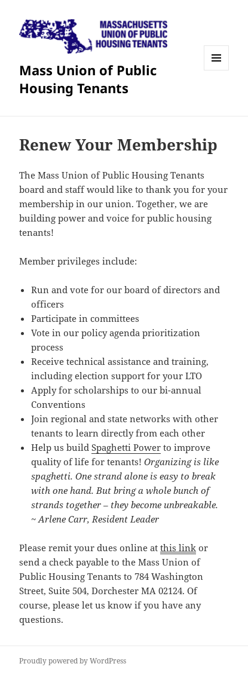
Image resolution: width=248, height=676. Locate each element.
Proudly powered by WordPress (72, 661)
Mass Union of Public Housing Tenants (88, 79)
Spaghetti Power (126, 447)
